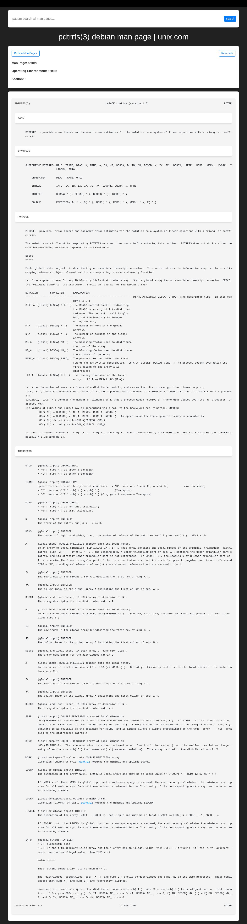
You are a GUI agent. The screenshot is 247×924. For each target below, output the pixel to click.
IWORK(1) (87, 802)
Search (230, 18)
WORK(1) (84, 761)
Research (227, 53)
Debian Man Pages (25, 53)
